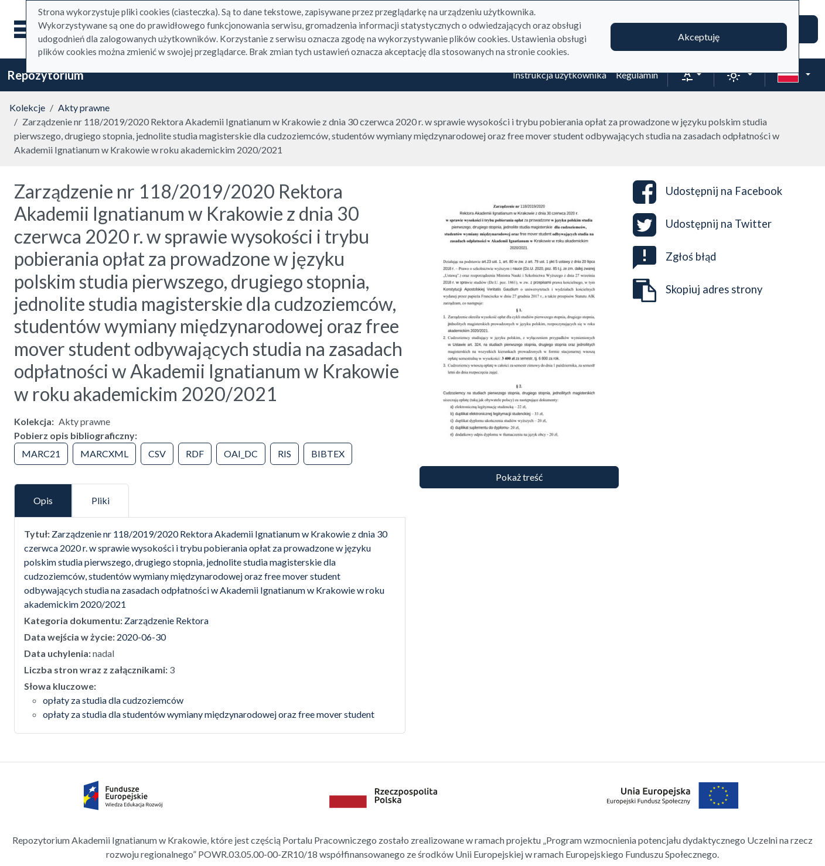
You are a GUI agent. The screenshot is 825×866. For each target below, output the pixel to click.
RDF (195, 453)
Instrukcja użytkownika (559, 74)
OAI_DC (241, 453)
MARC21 (41, 453)
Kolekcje (27, 107)
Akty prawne (84, 107)
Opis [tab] (43, 500)
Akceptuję (699, 36)
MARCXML (104, 453)
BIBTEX (328, 453)
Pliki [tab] (100, 500)
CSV (157, 453)
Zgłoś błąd (674, 256)
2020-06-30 (141, 636)
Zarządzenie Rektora (166, 620)
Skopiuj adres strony (697, 290)
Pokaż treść (519, 476)
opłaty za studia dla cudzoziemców (113, 700)
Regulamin (637, 74)
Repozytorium (45, 75)
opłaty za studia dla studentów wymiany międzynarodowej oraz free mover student (208, 714)
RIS (284, 453)
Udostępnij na (707, 192)
